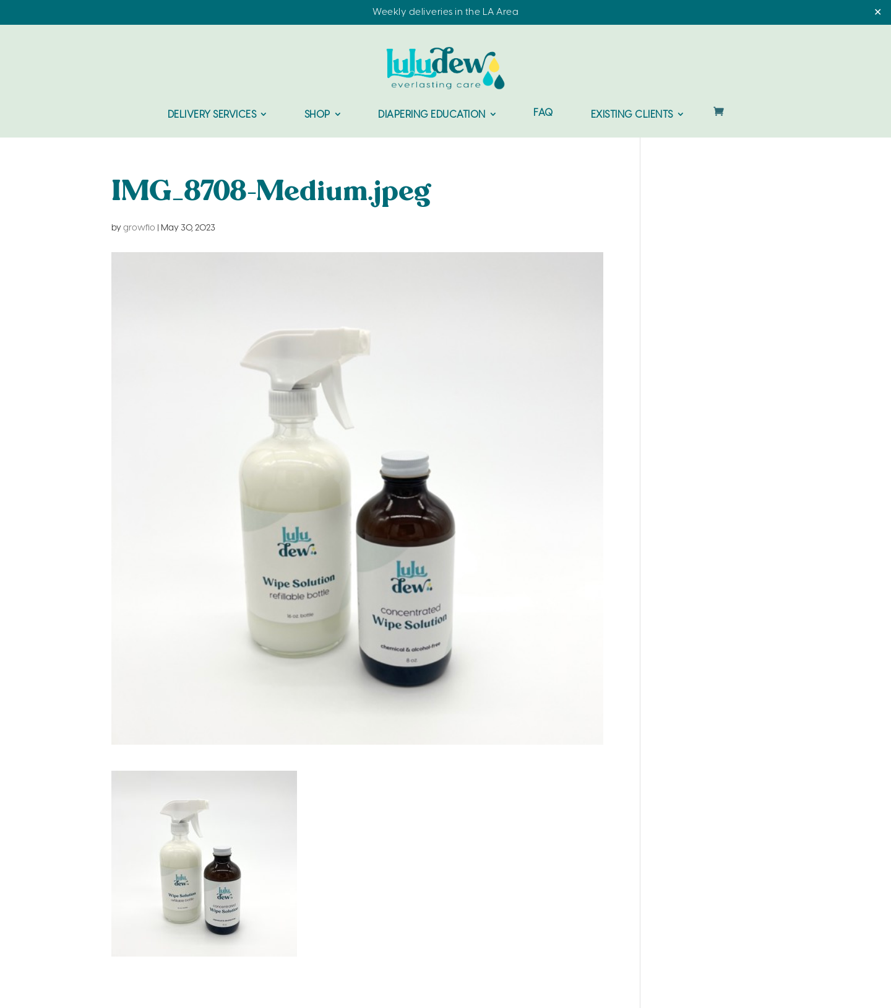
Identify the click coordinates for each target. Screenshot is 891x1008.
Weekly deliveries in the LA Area (445, 12)
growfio (139, 228)
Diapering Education (432, 115)
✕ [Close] (878, 12)
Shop (317, 115)
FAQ (543, 113)
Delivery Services (212, 115)
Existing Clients (632, 115)
